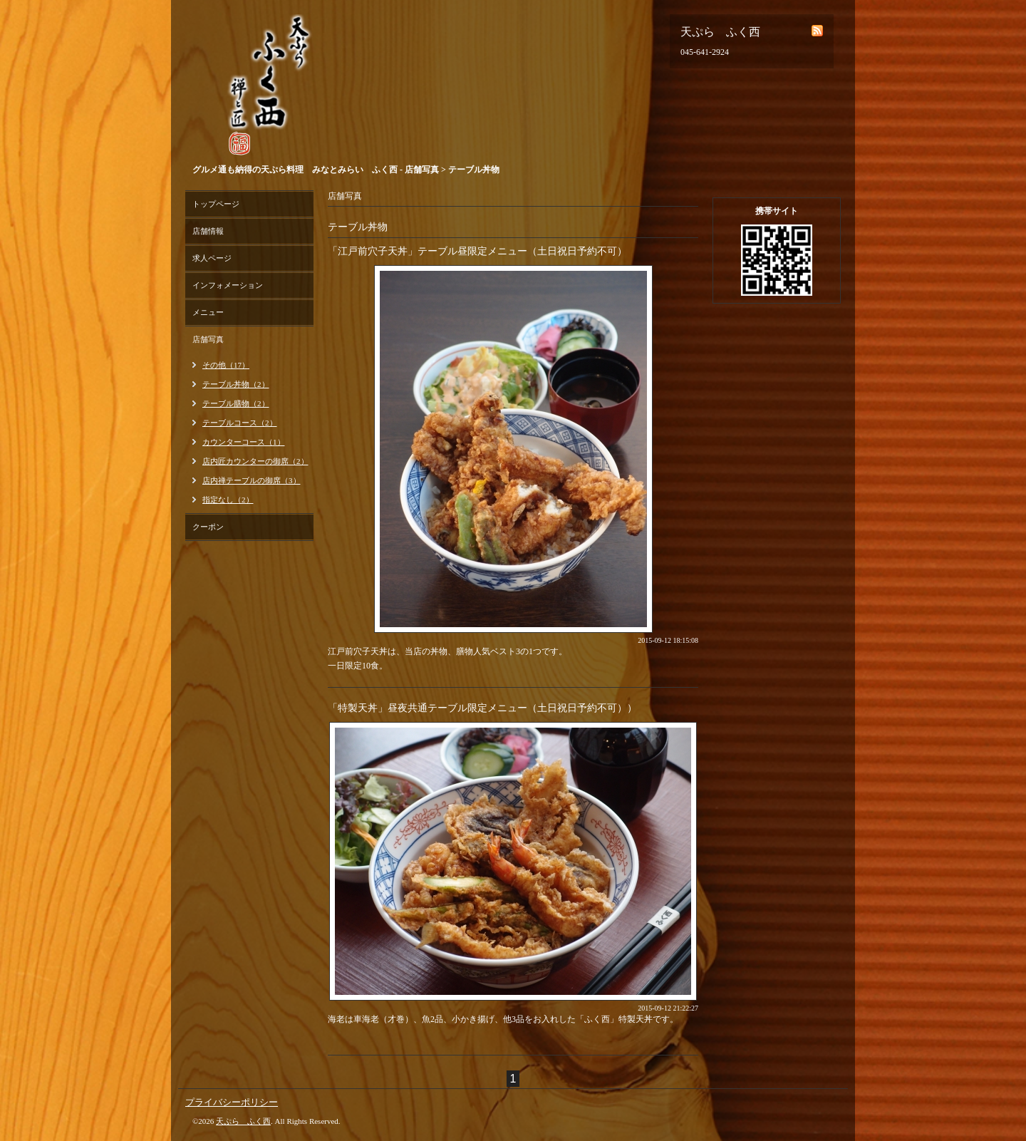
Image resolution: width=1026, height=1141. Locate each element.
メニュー (208, 312)
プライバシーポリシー (231, 1102)
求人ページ (212, 258)
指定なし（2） (228, 499)
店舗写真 (208, 339)
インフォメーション (227, 285)
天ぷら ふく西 (243, 1121)
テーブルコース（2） (239, 422)
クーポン (208, 526)
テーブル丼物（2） (235, 384)
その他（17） (225, 365)
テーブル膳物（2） (235, 403)
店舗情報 (208, 231)
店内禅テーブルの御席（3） (251, 480)
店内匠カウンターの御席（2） (255, 461)
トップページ (215, 204)
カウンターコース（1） (243, 442)
